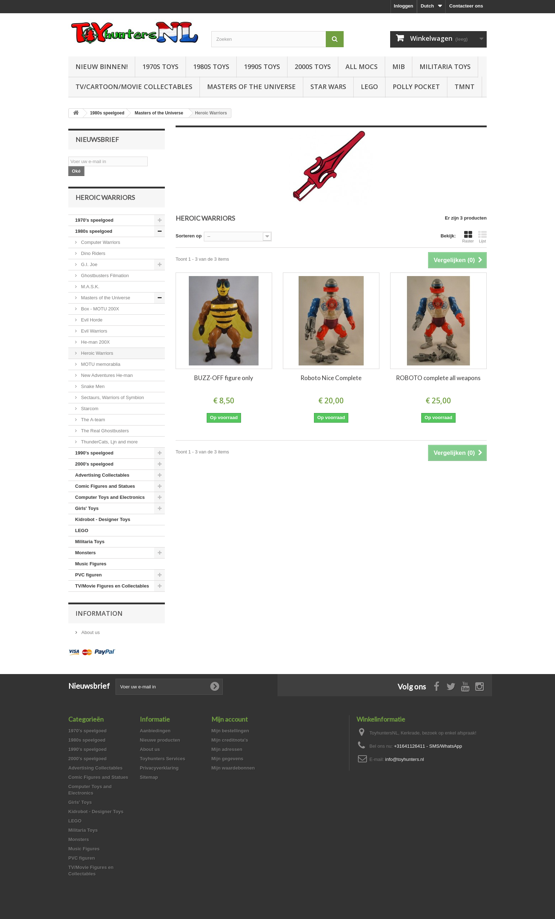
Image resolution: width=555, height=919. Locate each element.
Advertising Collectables (102, 475)
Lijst (482, 236)
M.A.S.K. (89, 286)
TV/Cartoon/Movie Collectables (133, 86)
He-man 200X (95, 342)
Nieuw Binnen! (101, 66)
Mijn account (229, 719)
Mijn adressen (226, 749)
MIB (398, 66)
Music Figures (90, 563)
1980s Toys (211, 66)
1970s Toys (160, 66)
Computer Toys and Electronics (110, 497)
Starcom (89, 408)
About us (90, 632)
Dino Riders (92, 253)
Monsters (85, 552)
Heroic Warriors (96, 353)
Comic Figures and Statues (105, 486)
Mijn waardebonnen (233, 768)
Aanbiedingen (155, 730)
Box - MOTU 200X (99, 308)
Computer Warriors (100, 242)
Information (99, 613)
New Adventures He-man (106, 375)
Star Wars (328, 86)
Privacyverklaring (159, 768)
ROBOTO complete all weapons (438, 378)
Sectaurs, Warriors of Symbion (112, 397)
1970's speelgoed (94, 220)
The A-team (92, 419)
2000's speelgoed (94, 464)
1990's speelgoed (94, 453)
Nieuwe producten (160, 740)
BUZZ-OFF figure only (223, 378)
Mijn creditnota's (229, 740)
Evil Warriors (93, 331)
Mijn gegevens (227, 758)
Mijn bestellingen (230, 730)
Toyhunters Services (162, 758)
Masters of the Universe (251, 86)
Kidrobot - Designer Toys (102, 519)
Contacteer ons (466, 6)
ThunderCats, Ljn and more (109, 441)
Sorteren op (189, 236)
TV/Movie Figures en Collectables (112, 586)
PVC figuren (88, 575)
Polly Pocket (416, 86)
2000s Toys (313, 66)
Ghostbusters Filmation (104, 275)
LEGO (369, 86)
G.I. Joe (88, 264)
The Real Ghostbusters (104, 430)
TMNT (465, 86)
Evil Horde (91, 320)
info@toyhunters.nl (404, 759)
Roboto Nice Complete (331, 378)
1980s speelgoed (93, 231)
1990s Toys (262, 66)
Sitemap (149, 777)
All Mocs (361, 66)
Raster (468, 236)
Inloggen (403, 6)
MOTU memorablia (100, 364)
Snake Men (92, 386)
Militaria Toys (445, 66)
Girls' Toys (87, 508)
